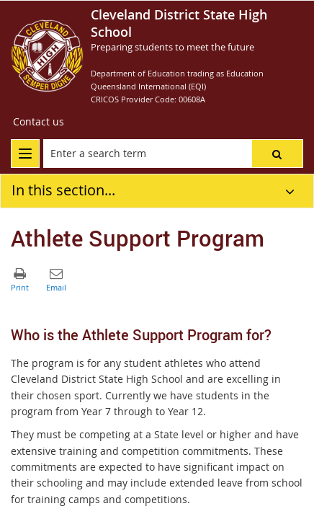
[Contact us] (38, 121)
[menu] (25, 153)
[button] (277, 153)
